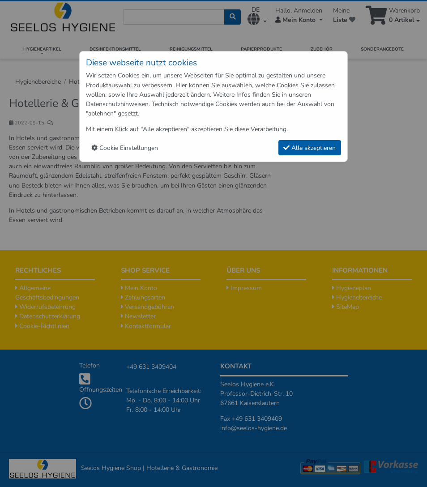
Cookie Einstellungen (124, 148)
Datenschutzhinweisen (117, 104)
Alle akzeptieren (309, 148)
